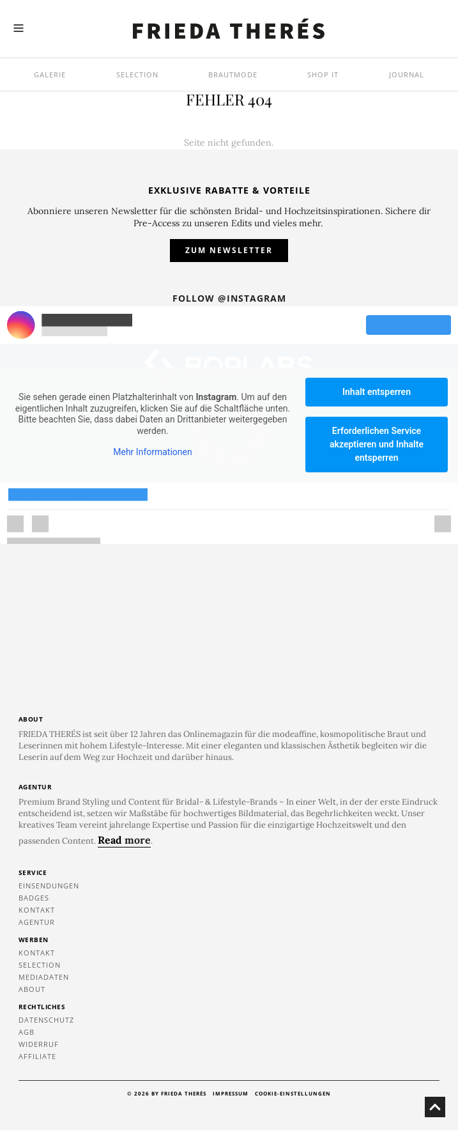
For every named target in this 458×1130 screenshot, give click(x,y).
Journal (406, 74)
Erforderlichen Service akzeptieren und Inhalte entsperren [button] (377, 444)
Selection (137, 74)
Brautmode (232, 74)
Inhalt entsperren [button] (376, 392)
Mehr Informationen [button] (152, 452)
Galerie (50, 74)
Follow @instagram (229, 298)
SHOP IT (323, 74)
